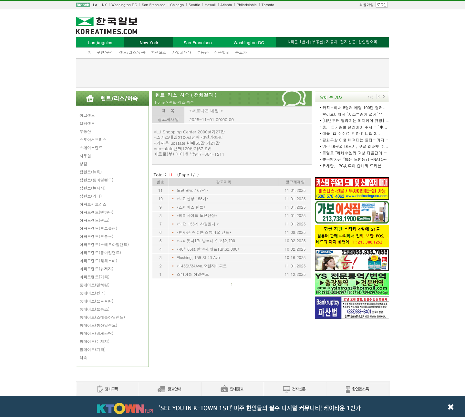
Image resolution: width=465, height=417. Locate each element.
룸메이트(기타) (92, 349)
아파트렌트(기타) (94, 276)
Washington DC (124, 4)
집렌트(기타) (90, 196)
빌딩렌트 (87, 123)
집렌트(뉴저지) (92, 188)
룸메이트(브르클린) (96, 301)
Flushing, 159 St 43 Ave (198, 257)
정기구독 (107, 389)
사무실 (85, 155)
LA (95, 4)
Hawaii (210, 4)
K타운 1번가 (298, 41)
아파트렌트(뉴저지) (96, 268)
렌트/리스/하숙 (132, 52)
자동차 (331, 41)
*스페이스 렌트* (191, 207)
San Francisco (153, 4)
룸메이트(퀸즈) (92, 293)
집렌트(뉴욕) (90, 171)
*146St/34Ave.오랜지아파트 (202, 265)
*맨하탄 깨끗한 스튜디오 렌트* (204, 232)
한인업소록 (367, 41)
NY (104, 4)
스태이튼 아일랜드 (193, 274)
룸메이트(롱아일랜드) (98, 325)
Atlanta (226, 4)
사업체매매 (181, 52)
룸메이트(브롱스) (94, 309)
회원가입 (366, 4)
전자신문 (348, 41)
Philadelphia (247, 4)
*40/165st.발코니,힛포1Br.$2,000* (208, 249)
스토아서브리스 (93, 139)
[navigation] (232, 5)
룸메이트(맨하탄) (94, 284)
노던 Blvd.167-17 (192, 190)
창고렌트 (87, 115)
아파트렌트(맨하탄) (96, 212)
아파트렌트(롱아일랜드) (100, 252)
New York (149, 42)
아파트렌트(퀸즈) (94, 220)
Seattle (194, 4)
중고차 (241, 52)
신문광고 (169, 389)
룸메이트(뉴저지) (94, 341)
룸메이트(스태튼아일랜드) (102, 317)
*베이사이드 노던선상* (197, 215)
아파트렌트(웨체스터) (98, 260)
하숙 (83, 357)
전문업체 (222, 52)
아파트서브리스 (93, 204)
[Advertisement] (232, 73)
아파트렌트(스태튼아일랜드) (104, 244)
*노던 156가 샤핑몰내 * (198, 223)
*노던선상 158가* (193, 198)
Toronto (268, 4)
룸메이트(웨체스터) (96, 333)
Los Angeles (100, 42)
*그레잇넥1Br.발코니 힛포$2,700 (206, 240)
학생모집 (159, 52)
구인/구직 (105, 52)
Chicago (177, 4)
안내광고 (232, 389)
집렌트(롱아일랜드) (96, 179)
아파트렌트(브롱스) (96, 236)
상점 (83, 163)
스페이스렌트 (91, 147)
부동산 (203, 52)
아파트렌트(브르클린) (98, 228)
